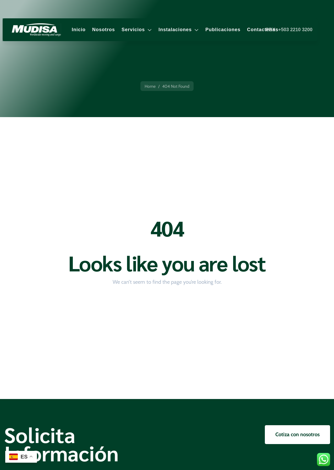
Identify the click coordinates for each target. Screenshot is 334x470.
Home (150, 86)
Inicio (79, 29)
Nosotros (103, 29)
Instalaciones (178, 29)
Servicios (137, 29)
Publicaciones (222, 29)
